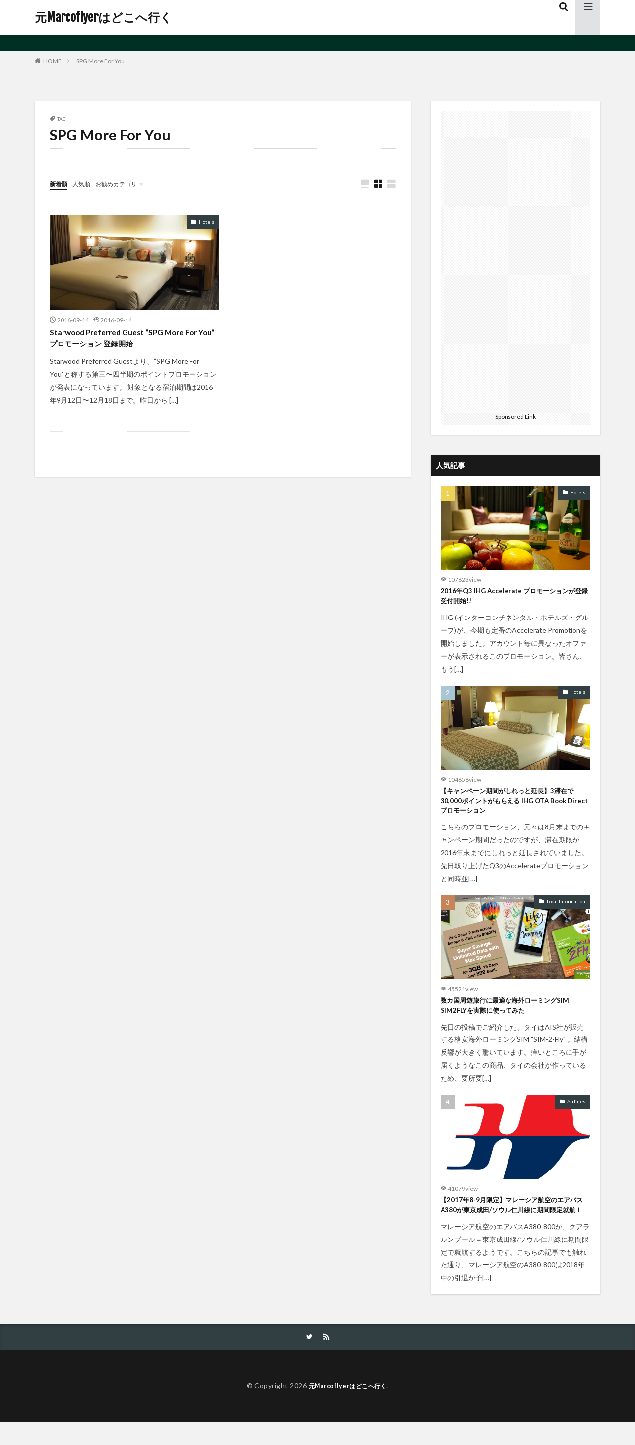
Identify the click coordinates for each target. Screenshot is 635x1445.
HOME (52, 61)
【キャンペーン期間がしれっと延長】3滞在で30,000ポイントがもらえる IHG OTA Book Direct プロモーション (515, 805)
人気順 (85, 183)
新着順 (60, 183)
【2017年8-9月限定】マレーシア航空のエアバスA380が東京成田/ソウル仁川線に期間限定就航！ (515, 1221)
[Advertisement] (515, 260)
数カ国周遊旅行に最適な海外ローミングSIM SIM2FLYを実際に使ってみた (514, 1013)
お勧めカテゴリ (125, 183)
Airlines (576, 1110)
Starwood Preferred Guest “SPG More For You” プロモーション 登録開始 (134, 340)
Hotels (206, 222)
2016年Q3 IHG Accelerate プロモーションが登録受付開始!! (513, 597)
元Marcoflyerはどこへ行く (103, 17)
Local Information (566, 908)
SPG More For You (100, 61)
